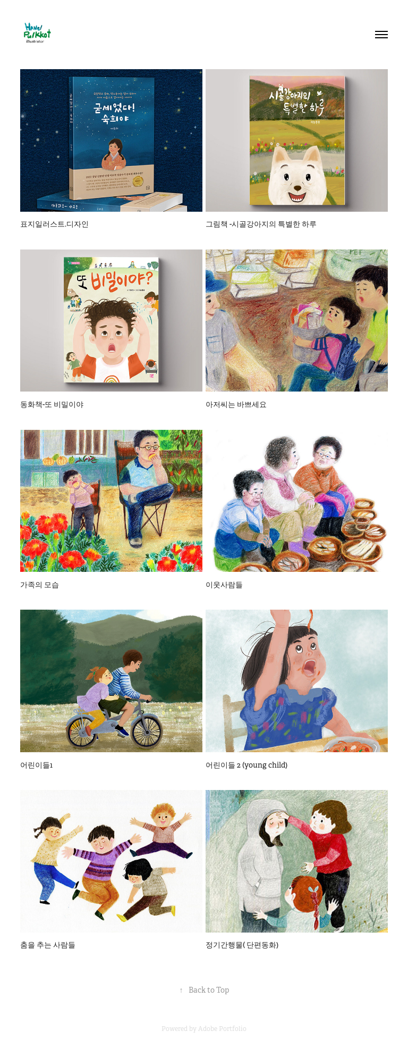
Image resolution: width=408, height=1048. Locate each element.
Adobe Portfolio (222, 1029)
